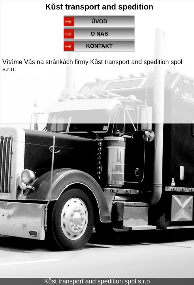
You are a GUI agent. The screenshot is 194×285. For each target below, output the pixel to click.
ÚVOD (99, 21)
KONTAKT (99, 46)
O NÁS (99, 33)
